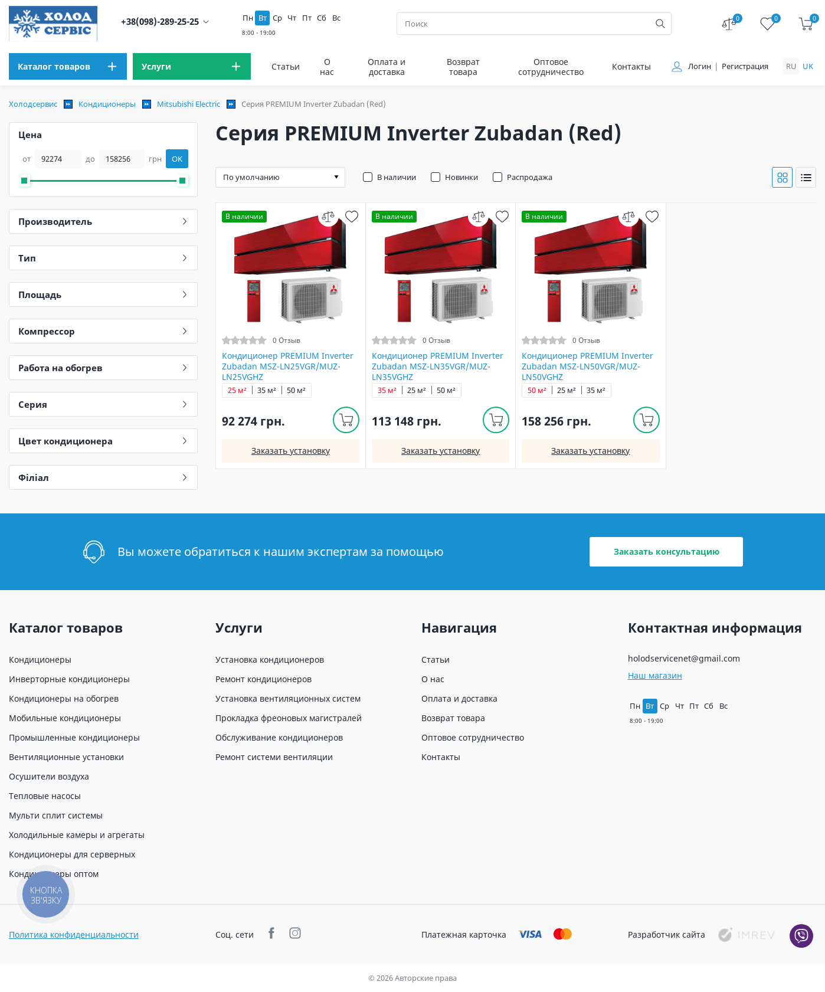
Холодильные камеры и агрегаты (77, 834)
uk (808, 66)
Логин (699, 66)
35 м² (266, 390)
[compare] (328, 216)
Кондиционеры (107, 104)
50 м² (296, 390)
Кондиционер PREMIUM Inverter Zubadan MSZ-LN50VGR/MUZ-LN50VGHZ (587, 366)
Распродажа (529, 177)
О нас (327, 67)
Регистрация (745, 66)
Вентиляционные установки (66, 756)
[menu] (68, 66)
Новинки (461, 177)
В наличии (396, 177)
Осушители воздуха (49, 776)
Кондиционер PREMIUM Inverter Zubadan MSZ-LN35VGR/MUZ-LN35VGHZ (437, 366)
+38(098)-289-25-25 (160, 21)
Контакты (631, 66)
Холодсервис (33, 104)
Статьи (285, 66)
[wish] (352, 216)
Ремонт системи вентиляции (274, 756)
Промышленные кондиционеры (74, 737)
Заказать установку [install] (290, 450)
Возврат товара (463, 67)
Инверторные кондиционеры (69, 679)
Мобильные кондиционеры (65, 717)
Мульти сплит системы (56, 815)
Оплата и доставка (386, 67)
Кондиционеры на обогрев (64, 698)
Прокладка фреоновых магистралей (288, 717)
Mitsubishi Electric (188, 104)
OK (177, 158)
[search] (660, 23)
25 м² (237, 390)
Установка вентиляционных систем (288, 698)
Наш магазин (655, 675)
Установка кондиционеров (269, 659)
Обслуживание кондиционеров (279, 737)
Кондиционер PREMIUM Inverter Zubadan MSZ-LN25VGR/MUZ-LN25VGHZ (287, 366)
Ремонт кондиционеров (263, 679)
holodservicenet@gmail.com (684, 658)
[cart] (805, 24)
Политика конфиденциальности (74, 934)
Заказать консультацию (666, 551)
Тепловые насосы (45, 795)
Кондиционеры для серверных (72, 854)
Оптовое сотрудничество (551, 67)
